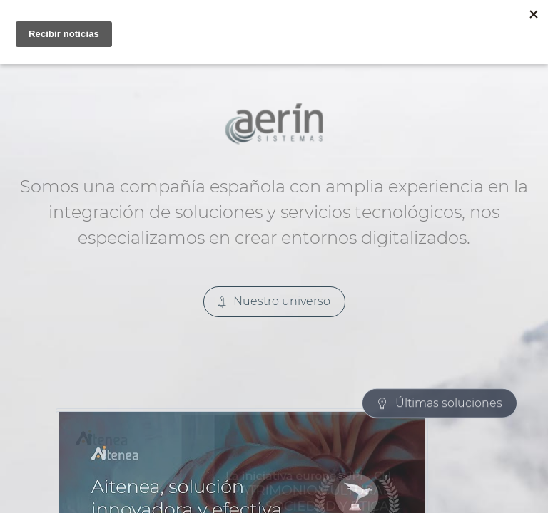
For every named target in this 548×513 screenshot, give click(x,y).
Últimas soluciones (439, 299)
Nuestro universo (274, 301)
